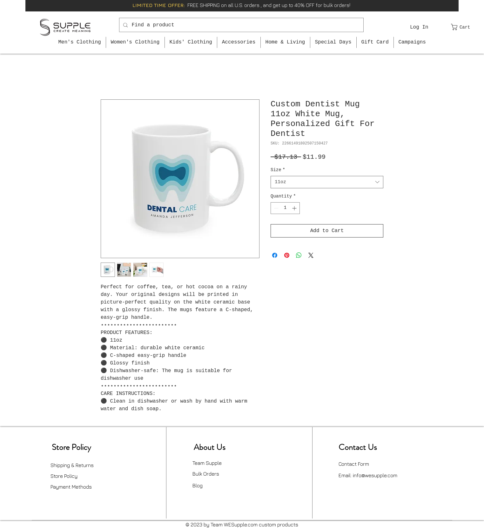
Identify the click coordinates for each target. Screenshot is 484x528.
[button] (464, 27)
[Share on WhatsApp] (299, 255)
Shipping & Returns (72, 465)
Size (278, 169)
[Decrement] (275, 208)
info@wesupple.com (375, 475)
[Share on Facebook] (275, 255)
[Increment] (295, 208)
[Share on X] (311, 255)
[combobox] (327, 182)
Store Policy (63, 476)
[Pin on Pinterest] (287, 255)
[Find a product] (240, 25)
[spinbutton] (285, 208)
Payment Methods (71, 487)
